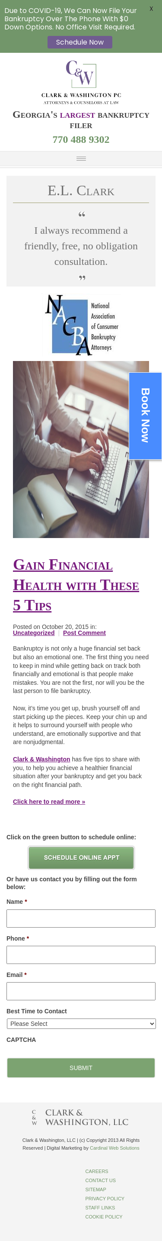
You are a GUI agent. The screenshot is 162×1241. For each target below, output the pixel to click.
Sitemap (96, 1189)
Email (16, 974)
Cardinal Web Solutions (115, 1148)
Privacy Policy (105, 1198)
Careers (97, 1171)
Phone (17, 938)
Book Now (145, 415)
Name (16, 901)
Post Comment (84, 632)
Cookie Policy (104, 1216)
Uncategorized (33, 632)
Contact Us (101, 1180)
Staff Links (100, 1207)
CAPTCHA (21, 1039)
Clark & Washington (41, 759)
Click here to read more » (49, 801)
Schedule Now (80, 42)
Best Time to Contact (36, 1011)
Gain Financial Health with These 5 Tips (76, 585)
